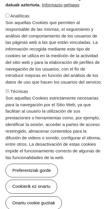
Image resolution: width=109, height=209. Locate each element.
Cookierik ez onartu (31, 200)
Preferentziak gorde (31, 184)
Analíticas (19, 29)
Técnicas (19, 104)
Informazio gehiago (60, 18)
